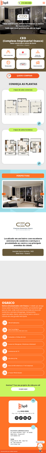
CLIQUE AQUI (23, 389)
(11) (23, 411)
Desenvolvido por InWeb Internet (9, 451)
